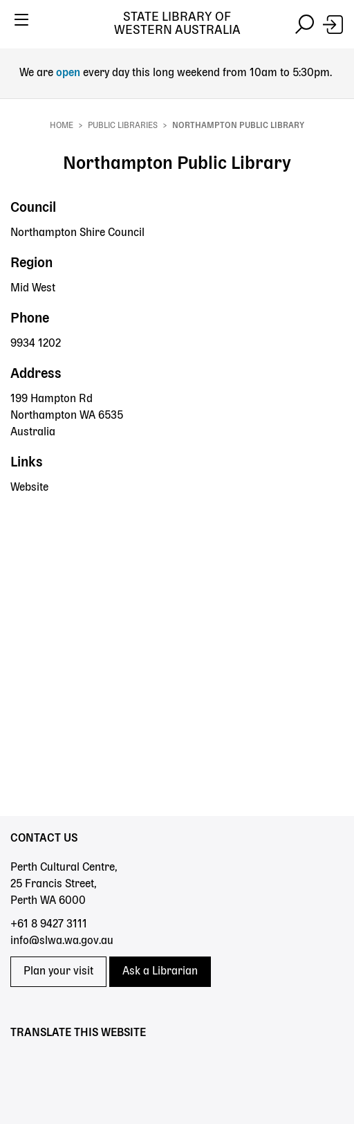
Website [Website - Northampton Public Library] (29, 488)
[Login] (333, 25)
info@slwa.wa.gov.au (61, 941)
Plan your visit (58, 972)
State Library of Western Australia (177, 24)
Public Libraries (123, 126)
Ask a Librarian (160, 972)
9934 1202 (35, 344)
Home (61, 126)
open (69, 73)
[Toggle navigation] (21, 25)
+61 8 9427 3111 (48, 925)
